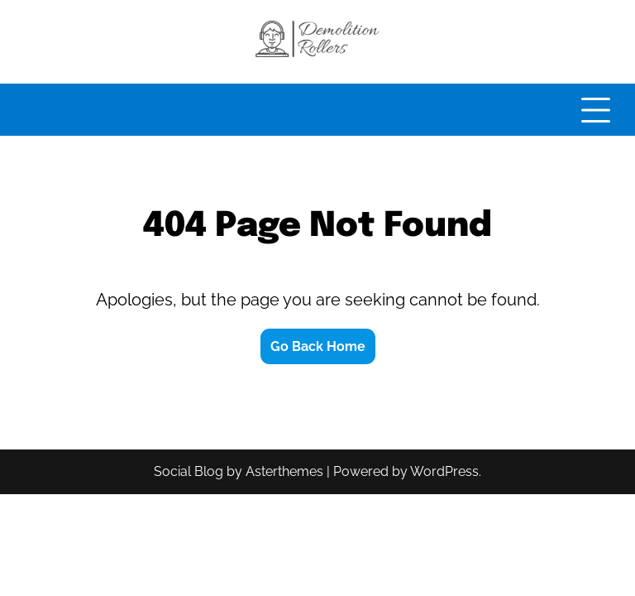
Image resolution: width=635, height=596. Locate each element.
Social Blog (188, 471)
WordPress (444, 471)
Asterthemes (284, 471)
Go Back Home (317, 346)
